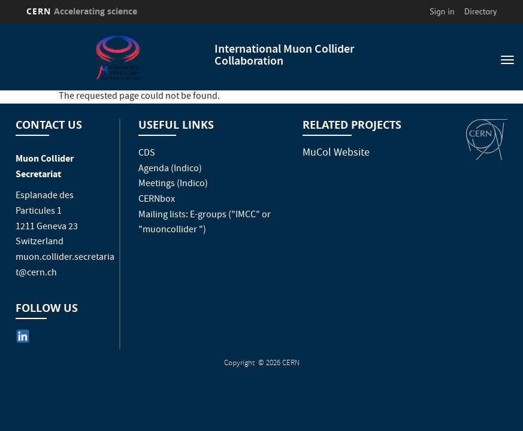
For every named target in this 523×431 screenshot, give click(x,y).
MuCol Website (336, 153)
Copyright (240, 363)
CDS (146, 154)
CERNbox (156, 200)
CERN (82, 11)
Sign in (442, 11)
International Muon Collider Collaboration (284, 56)
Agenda (153, 169)
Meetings (156, 184)
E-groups (208, 215)
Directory (480, 11)
